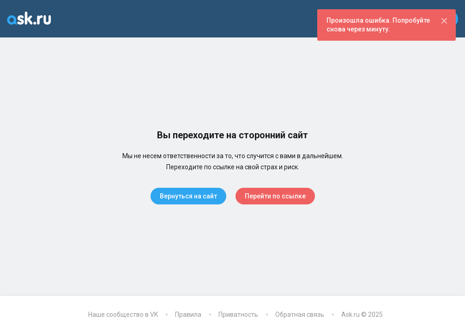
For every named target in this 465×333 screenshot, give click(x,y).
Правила (188, 314)
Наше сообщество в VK (123, 314)
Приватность (238, 314)
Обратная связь (299, 314)
